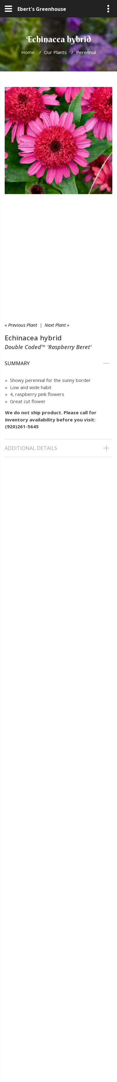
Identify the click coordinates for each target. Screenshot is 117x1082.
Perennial (86, 52)
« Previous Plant (21, 325)
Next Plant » (57, 325)
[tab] (58, 363)
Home (28, 52)
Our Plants (55, 52)
